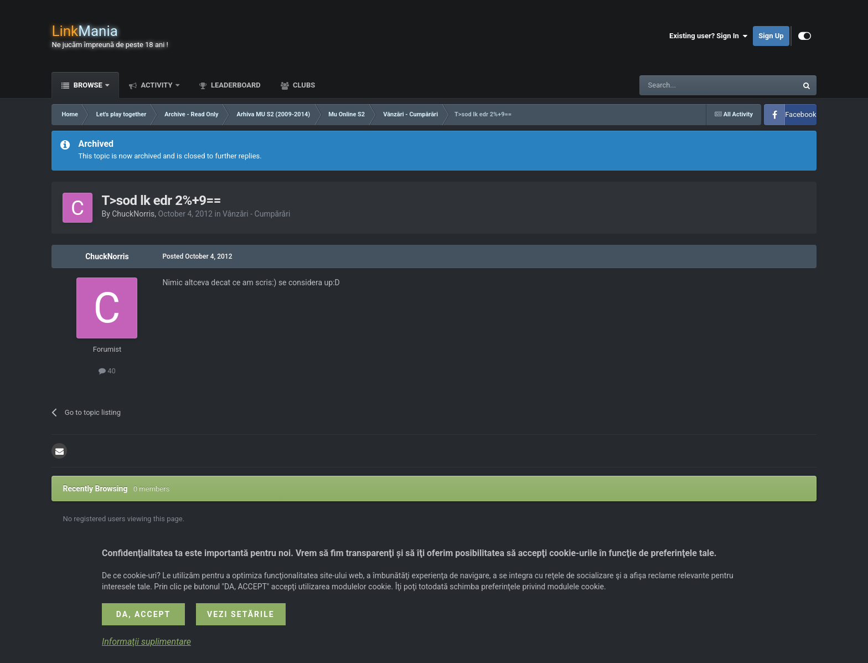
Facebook (800, 114)
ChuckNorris (133, 213)
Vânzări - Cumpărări (256, 213)
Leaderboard (235, 85)
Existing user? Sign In (708, 36)
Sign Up (770, 36)
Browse (87, 85)
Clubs (303, 85)
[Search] (692, 85)
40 (107, 371)
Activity (156, 85)
